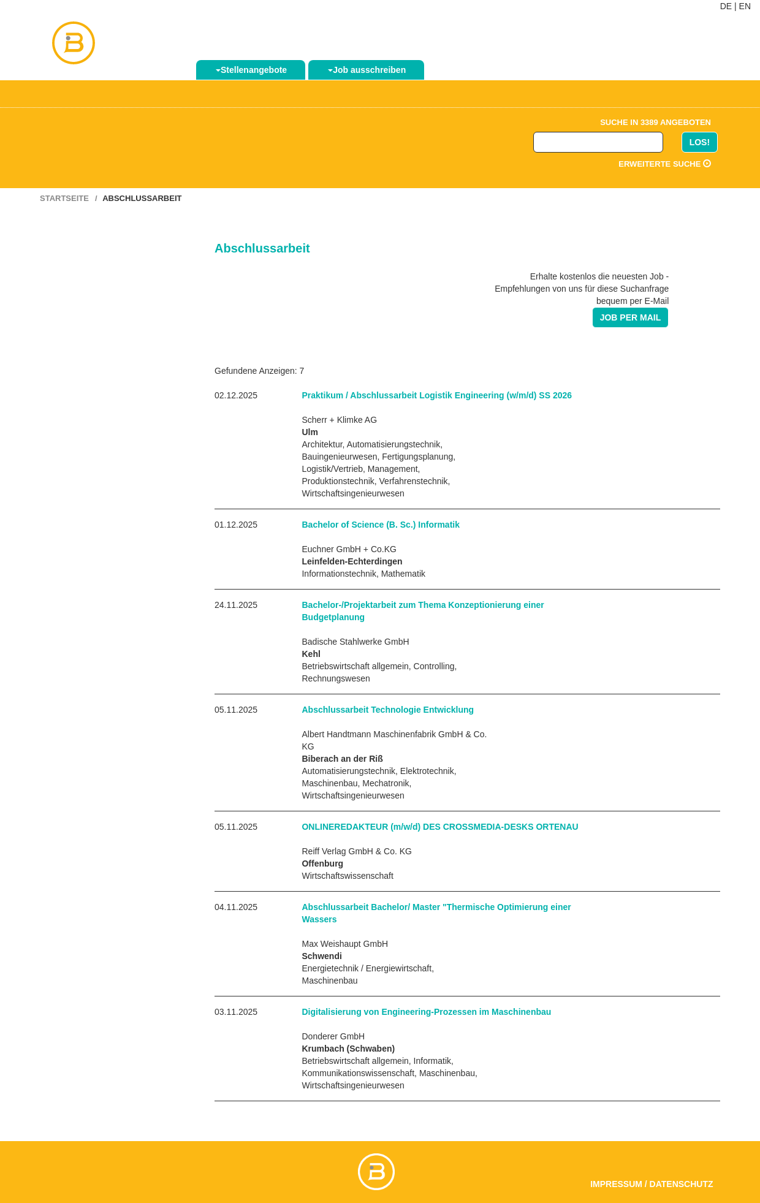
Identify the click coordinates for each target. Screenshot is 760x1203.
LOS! (700, 142)
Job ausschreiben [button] (367, 70)
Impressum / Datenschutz (651, 1184)
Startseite (64, 198)
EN (745, 6)
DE (726, 6)
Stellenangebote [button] (251, 70)
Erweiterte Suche (664, 164)
